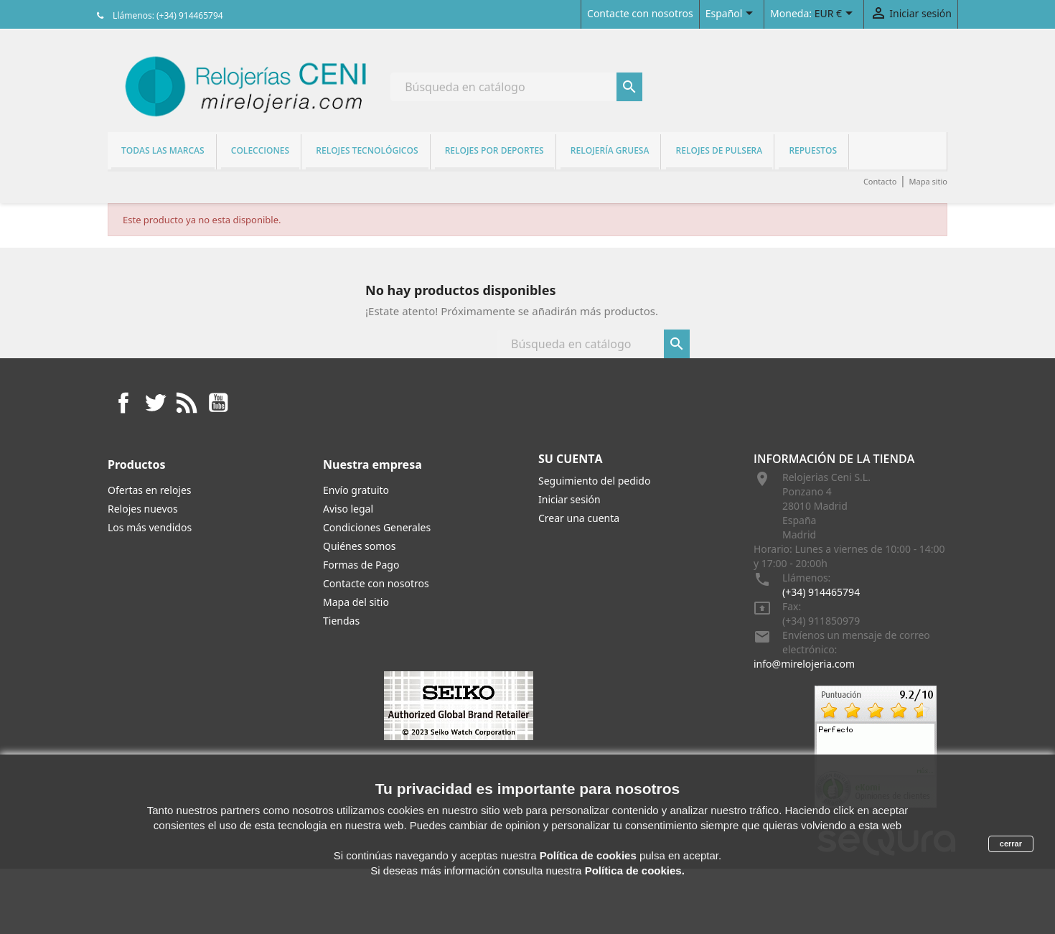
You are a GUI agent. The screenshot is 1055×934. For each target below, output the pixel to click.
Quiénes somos (359, 546)
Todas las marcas (163, 150)
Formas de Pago (361, 564)
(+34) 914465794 (821, 592)
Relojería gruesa (610, 150)
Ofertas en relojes (150, 490)
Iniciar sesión (569, 499)
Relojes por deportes (494, 150)
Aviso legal (348, 508)
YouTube (218, 402)
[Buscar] (516, 87)
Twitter (155, 402)
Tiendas (341, 620)
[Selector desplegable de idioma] (731, 14)
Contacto (879, 181)
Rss (186, 402)
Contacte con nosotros (640, 13)
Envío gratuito (356, 490)
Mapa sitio (928, 181)
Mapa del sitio (356, 602)
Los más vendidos (150, 527)
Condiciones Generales (377, 527)
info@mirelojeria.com (804, 664)
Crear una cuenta (578, 518)
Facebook (123, 402)
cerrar (1011, 843)
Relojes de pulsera (719, 150)
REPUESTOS (813, 150)
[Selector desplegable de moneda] (836, 14)
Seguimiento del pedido (594, 480)
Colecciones (260, 150)
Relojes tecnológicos (367, 150)
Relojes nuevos (143, 508)
